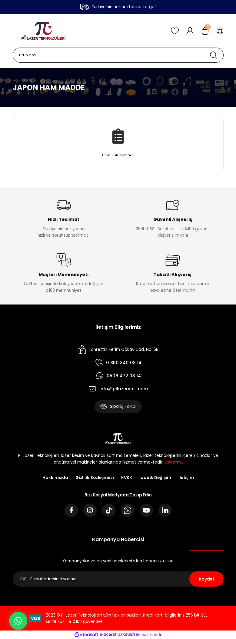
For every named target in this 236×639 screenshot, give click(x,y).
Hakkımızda (55, 478)
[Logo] (43, 30)
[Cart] (205, 31)
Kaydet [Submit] (206, 579)
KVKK (126, 478)
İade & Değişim (155, 478)
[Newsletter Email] (118, 579)
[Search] (118, 55)
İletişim (186, 478)
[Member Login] (190, 31)
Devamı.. (174, 462)
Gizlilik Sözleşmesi (94, 478)
